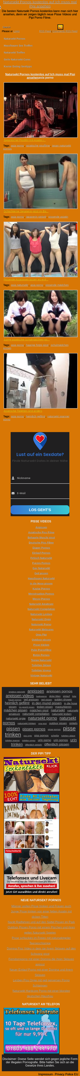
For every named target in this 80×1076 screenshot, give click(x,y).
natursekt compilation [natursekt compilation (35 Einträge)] (35, 713)
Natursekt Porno (41, 624)
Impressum (45, 1074)
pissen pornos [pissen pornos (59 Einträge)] (33, 729)
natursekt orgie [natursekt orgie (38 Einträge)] (16, 718)
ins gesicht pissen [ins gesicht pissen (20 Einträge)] (26, 707)
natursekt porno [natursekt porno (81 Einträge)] (42, 718)
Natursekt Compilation (41, 609)
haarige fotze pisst (37, 345)
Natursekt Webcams (41, 629)
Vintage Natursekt (41, 675)
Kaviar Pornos (41, 588)
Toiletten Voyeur (41, 670)
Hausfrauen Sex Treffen (18, 45)
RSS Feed (45, 31)
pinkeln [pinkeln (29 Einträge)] (73, 723)
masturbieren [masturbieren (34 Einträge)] (63, 706)
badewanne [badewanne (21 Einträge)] (41, 696)
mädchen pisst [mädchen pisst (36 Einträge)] (39, 710)
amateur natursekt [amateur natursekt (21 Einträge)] (17, 692)
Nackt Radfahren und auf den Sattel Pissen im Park (41, 922)
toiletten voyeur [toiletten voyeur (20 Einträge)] (28, 740)
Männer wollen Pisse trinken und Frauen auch (41, 906)
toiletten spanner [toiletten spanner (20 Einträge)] (12, 740)
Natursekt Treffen (14, 52)
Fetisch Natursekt (41, 558)
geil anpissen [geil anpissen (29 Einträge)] (31, 699)
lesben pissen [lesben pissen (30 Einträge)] (45, 706)
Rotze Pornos (41, 655)
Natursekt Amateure (41, 604)
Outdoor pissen (41, 639)
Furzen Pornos (41, 563)
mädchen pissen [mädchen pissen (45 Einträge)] (15, 710)
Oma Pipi (41, 634)
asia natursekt (19, 284)
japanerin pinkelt (36, 216)
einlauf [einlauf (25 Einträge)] (66, 696)
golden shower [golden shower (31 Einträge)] (63, 699)
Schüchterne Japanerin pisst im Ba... (26, 211)
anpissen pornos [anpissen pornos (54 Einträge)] (59, 691)
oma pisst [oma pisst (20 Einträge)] (42, 723)
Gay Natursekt (41, 568)
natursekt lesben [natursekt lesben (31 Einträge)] (62, 714)
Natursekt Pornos (14, 38)
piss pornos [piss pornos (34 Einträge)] (41, 735)
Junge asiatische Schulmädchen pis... (27, 339)
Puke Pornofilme (41, 649)
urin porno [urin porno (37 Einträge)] (44, 740)
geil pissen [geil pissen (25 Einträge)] (46, 699)
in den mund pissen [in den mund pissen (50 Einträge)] (47, 703)
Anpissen (41, 527)
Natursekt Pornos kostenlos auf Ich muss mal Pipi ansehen (40, 4)
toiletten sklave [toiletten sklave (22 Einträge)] (68, 736)
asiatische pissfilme (38, 145)
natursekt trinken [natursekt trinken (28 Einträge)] (26, 723)
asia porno (17, 145)
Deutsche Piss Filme (41, 542)
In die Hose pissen (41, 583)
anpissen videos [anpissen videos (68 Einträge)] (20, 696)
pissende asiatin (58, 216)
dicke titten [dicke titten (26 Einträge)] (55, 696)
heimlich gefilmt (35, 416)
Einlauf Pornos (41, 552)
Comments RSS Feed (64, 31)
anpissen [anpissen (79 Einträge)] (36, 691)
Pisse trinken (41, 644)
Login (16, 31)
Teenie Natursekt (41, 660)
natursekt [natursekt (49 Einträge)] (58, 710)
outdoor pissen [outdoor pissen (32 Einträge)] (58, 723)
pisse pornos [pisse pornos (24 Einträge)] (54, 729)
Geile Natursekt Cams (17, 59)
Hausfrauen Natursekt (41, 578)
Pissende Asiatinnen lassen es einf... (26, 279)
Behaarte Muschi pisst (41, 537)
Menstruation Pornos (41, 593)
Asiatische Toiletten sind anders (23, 410)
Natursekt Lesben (41, 614)
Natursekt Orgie (41, 619)
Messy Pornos (41, 598)
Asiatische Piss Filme (41, 532)
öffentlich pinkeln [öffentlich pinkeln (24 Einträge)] (33, 745)
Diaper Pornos (41, 547)
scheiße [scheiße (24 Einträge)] (55, 735)
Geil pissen (41, 573)
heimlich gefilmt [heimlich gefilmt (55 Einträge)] (17, 703)
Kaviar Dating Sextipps (18, 66)
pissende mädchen (57, 284)
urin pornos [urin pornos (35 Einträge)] (61, 740)
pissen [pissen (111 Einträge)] (13, 728)
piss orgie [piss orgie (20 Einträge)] (27, 736)
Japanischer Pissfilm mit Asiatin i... (25, 140)
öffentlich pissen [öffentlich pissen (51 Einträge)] (56, 744)
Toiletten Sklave (41, 665)
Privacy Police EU (66, 1074)
